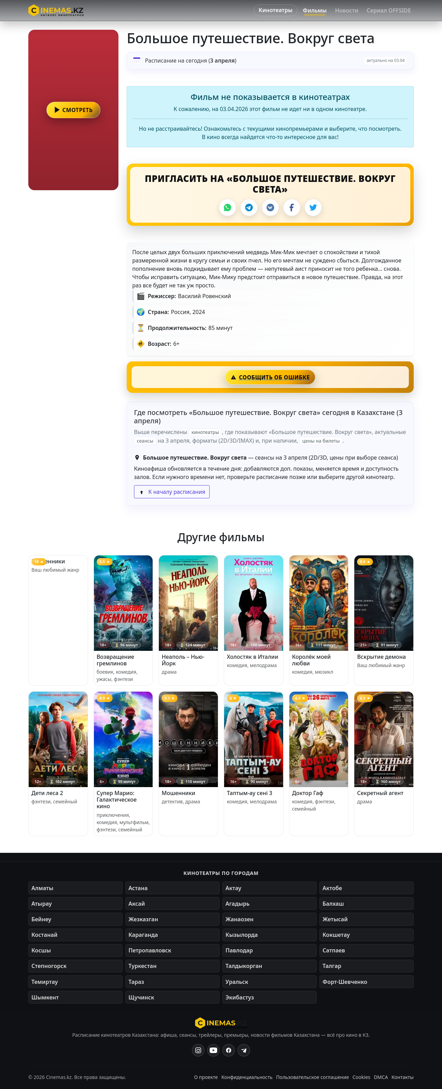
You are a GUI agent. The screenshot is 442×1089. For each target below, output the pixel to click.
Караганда (143, 935)
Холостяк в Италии (252, 657)
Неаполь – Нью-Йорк (183, 660)
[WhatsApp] (227, 207)
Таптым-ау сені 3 (249, 793)
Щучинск (141, 997)
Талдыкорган (243, 966)
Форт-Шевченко (345, 982)
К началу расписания (171, 492)
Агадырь (237, 903)
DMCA (381, 1077)
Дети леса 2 (47, 793)
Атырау (41, 903)
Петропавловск (149, 950)
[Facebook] (291, 207)
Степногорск (49, 966)
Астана (137, 888)
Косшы (41, 950)
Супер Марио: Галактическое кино (117, 799)
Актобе (332, 888)
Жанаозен (239, 919)
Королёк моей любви (311, 660)
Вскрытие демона (381, 657)
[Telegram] (249, 207)
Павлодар (239, 950)
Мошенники (48, 561)
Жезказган (143, 919)
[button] (73, 110)
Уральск (236, 982)
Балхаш (333, 903)
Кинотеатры (275, 10)
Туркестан (142, 966)
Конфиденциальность (246, 1077)
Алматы (42, 888)
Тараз (136, 982)
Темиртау (44, 982)
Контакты (403, 1077)
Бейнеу (41, 919)
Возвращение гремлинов (115, 660)
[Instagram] (198, 1050)
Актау (233, 888)
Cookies (361, 1077)
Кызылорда (241, 935)
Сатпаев (334, 950)
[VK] (270, 207)
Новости (346, 10)
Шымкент (45, 997)
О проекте (206, 1077)
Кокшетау (336, 935)
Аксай (136, 903)
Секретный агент (380, 793)
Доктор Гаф (308, 793)
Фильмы (315, 10)
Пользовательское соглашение (312, 1077)
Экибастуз (239, 997)
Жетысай (335, 919)
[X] (313, 207)
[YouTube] (213, 1050)
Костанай (44, 935)
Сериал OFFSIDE (389, 10)
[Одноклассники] (244, 1050)
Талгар (332, 966)
